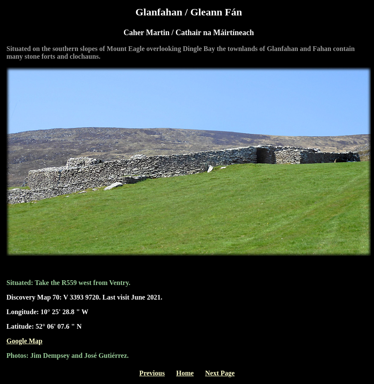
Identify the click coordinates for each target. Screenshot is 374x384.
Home (185, 373)
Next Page (220, 373)
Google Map (24, 341)
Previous (152, 373)
